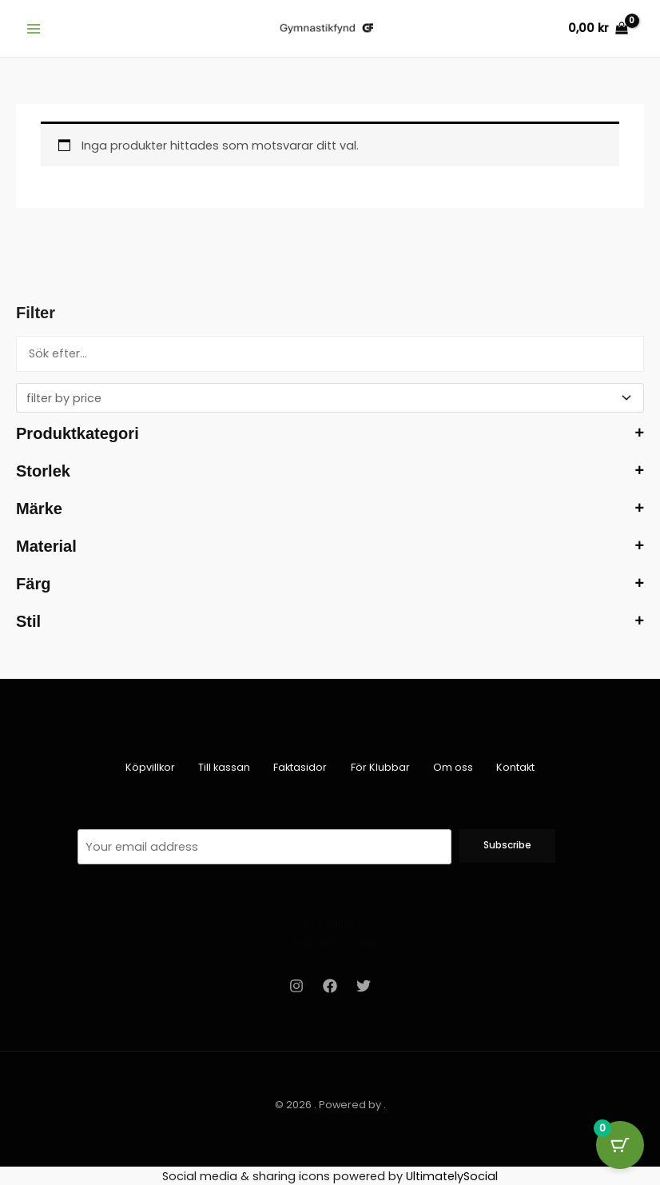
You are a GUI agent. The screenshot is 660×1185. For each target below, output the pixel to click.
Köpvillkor (144, 767)
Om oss (456, 767)
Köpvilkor (330, 923)
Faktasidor (299, 767)
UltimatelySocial (452, 1175)
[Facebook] (330, 985)
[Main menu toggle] (34, 28)
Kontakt (521, 767)
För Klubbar (381, 767)
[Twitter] (363, 985)
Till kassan (221, 767)
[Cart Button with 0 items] (620, 1145)
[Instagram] (296, 985)
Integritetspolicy (330, 942)
